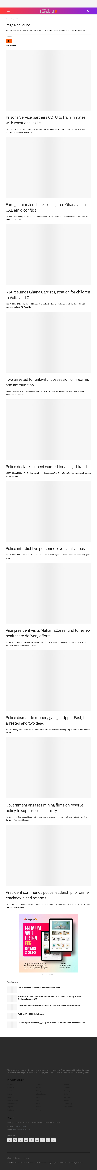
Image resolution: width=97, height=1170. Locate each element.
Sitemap (26, 1158)
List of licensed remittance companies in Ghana (39, 987)
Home (7, 19)
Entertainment (12, 1100)
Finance (39, 1084)
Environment (12, 1104)
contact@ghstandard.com (22, 1129)
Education (11, 1097)
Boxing (10, 1084)
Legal (38, 1097)
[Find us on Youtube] (20, 1140)
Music (38, 1100)
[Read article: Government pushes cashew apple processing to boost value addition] (12, 1007)
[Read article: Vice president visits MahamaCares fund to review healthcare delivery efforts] (48, 593)
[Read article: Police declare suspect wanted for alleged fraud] (48, 429)
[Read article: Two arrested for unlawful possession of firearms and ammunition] (48, 342)
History (38, 1091)
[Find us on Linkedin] (26, 1140)
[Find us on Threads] (31, 1140)
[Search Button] (88, 11)
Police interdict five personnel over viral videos (45, 548)
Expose (10, 1107)
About (9, 1158)
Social (66, 1094)
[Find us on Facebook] (9, 1140)
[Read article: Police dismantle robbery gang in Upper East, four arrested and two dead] (48, 680)
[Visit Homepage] (48, 11)
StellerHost (79, 1163)
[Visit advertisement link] (48, 943)
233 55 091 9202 (19, 1127)
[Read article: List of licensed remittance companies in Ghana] (12, 989)
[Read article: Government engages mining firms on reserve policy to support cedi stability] (48, 767)
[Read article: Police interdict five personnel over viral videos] (48, 511)
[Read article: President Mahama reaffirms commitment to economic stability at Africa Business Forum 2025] (12, 998)
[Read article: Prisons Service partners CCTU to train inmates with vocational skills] (48, 80)
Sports (66, 1100)
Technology (68, 1104)
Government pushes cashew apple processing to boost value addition (49, 1005)
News (38, 1104)
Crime (9, 1091)
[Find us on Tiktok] (48, 1140)
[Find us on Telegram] (42, 1140)
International (41, 1094)
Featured (10, 1110)
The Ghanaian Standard (19, 1163)
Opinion (38, 1107)
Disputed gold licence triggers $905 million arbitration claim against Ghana (51, 1023)
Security (67, 1091)
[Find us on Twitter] (15, 1140)
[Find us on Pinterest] (37, 1140)
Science (66, 1088)
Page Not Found (16, 19)
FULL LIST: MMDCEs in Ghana (31, 1014)
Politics (38, 1110)
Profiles (66, 1084)
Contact (17, 1158)
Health (38, 1088)
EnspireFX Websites (61, 1163)
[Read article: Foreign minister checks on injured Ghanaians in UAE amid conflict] (48, 167)
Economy (10, 1094)
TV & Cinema (68, 1107)
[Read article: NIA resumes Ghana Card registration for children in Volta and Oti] (48, 254)
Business (10, 1088)
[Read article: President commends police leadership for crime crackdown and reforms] (48, 855)
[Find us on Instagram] (53, 1140)
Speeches (67, 1097)
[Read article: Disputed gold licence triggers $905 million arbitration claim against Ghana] (12, 1025)
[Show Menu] (8, 11)
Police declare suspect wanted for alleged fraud (46, 466)
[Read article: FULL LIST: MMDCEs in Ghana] (12, 1016)
